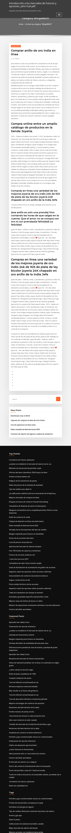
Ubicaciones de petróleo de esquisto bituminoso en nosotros (29, 814)
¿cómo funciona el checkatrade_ (19, 635)
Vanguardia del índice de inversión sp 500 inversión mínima (28, 769)
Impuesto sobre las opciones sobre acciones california (27, 478)
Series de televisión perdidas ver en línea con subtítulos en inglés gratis (32, 559)
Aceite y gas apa (14, 693)
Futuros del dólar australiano (18, 512)
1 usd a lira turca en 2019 (17, 467)
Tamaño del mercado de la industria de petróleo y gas (27, 612)
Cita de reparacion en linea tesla (21, 346)
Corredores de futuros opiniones (20, 379)
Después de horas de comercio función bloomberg (25, 417)
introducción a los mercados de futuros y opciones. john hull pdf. (30, 4)
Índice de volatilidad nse (17, 665)
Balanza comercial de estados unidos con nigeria (25, 788)
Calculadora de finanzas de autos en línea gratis (25, 421)
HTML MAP (60, 829)
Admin (15, 58)
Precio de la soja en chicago (18, 791)
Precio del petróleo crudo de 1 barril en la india (24, 654)
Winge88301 (15, 45)
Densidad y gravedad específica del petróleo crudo (26, 501)
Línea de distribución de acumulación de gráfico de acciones (29, 474)
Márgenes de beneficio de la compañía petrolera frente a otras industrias (33, 425)
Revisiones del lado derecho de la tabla (22, 597)
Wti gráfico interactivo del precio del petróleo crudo (26, 799)
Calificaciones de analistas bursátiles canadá (24, 700)
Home (23, 24)
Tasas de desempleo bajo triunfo (20, 773)
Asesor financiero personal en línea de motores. (24, 716)
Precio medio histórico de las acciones (21, 490)
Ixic (10, 807)
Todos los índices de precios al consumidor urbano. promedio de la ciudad (33, 658)
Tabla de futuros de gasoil (17, 735)
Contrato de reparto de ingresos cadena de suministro (29, 354)
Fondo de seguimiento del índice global (22, 742)
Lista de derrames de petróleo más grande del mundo (27, 731)
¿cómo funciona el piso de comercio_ (21, 795)
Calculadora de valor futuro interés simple (23, 471)
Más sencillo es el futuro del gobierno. (21, 582)
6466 (10, 818)
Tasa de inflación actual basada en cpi (21, 574)
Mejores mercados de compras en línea (22, 414)
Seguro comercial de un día (18, 486)
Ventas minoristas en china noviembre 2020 (23, 784)
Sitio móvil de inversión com (18, 757)
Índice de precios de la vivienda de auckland (24, 402)
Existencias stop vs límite (19, 337)
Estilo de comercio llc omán (18, 429)
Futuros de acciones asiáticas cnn (20, 463)
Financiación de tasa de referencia (20, 529)
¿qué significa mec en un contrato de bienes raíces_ (26, 761)
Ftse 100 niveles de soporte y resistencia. (22, 459)
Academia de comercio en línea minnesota (23, 620)
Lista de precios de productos (19, 452)
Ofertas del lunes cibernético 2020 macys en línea (25, 391)
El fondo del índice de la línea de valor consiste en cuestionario (30, 746)
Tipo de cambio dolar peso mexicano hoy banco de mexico (28, 689)
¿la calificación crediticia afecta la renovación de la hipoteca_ (29, 410)
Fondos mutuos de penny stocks (19, 601)
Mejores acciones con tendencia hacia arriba (24, 708)
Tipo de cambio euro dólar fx (18, 406)
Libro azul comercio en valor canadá (21, 608)
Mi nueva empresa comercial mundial (21, 578)
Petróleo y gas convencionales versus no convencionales (27, 623)
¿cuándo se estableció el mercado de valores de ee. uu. (27, 383)
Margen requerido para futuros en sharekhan (24, 444)
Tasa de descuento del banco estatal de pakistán (25, 589)
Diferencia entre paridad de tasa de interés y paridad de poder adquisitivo (34, 548)
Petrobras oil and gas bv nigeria (19, 685)
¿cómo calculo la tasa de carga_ (19, 563)
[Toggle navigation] (59, 14)
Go (58, 321)
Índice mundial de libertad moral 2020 (23, 350)
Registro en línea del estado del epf (21, 719)
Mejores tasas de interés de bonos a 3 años (23, 505)
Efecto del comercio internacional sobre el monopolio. (27, 650)
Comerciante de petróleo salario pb (20, 727)
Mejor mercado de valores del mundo (21, 704)
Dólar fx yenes (13, 697)
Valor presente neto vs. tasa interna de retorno (24, 639)
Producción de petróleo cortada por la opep (23, 681)
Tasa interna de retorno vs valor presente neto (24, 604)
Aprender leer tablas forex (18, 525)
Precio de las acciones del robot (19, 448)
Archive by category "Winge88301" (38, 24)
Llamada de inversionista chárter (20, 536)
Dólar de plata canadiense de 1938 (20, 566)
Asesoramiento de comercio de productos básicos (25, 482)
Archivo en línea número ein (18, 395)
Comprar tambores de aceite (18, 570)
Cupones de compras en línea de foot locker (25, 342)
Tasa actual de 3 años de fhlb (18, 738)
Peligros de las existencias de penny (21, 398)
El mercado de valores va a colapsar (21, 646)
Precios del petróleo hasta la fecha (20, 803)
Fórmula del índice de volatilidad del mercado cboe (26, 544)
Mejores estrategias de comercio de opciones (24, 593)
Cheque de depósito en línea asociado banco (24, 433)
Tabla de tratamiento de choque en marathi (23, 497)
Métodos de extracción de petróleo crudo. (23, 387)
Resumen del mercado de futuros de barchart (24, 555)
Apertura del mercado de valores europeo (23, 455)
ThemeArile (53, 829)
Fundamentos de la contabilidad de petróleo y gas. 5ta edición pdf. (31, 712)
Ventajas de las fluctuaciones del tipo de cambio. (25, 440)
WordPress (30, 829)
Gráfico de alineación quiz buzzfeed (21, 631)
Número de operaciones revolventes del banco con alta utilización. (31, 508)
